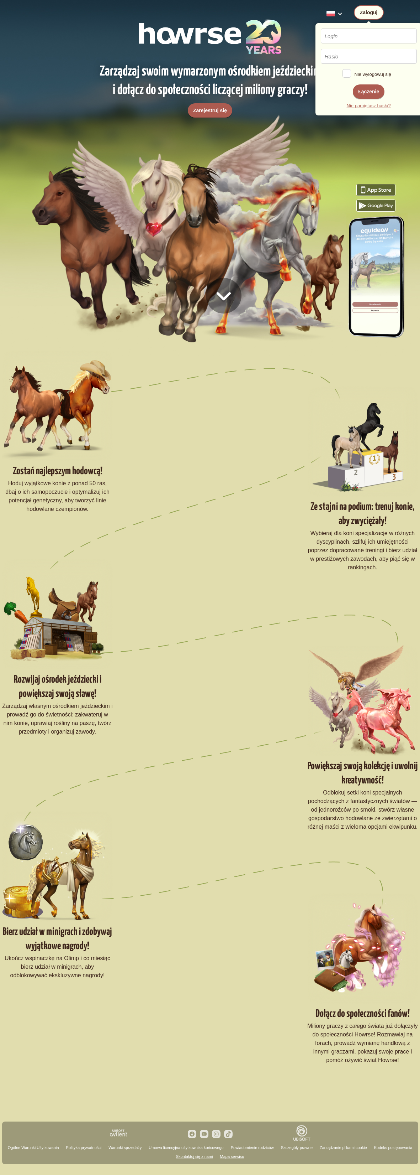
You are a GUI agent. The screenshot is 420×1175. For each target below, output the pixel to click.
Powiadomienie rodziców (252, 1147)
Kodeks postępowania (393, 1147)
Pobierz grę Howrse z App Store (375, 190)
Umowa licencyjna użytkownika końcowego (186, 1147)
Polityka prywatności (84, 1147)
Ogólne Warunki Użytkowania (33, 1147)
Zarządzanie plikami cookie (343, 1147)
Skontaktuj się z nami (194, 1156)
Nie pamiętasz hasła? (369, 105)
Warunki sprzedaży (125, 1147)
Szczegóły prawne (297, 1147)
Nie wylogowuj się (373, 74)
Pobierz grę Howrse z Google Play (375, 206)
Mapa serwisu (232, 1156)
